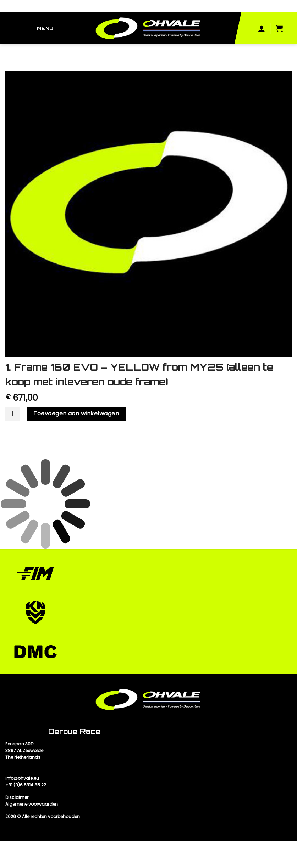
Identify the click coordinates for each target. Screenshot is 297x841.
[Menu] (46, 28)
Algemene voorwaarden (31, 804)
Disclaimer (16, 797)
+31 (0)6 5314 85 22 (25, 785)
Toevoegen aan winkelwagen (76, 413)
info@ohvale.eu (22, 778)
